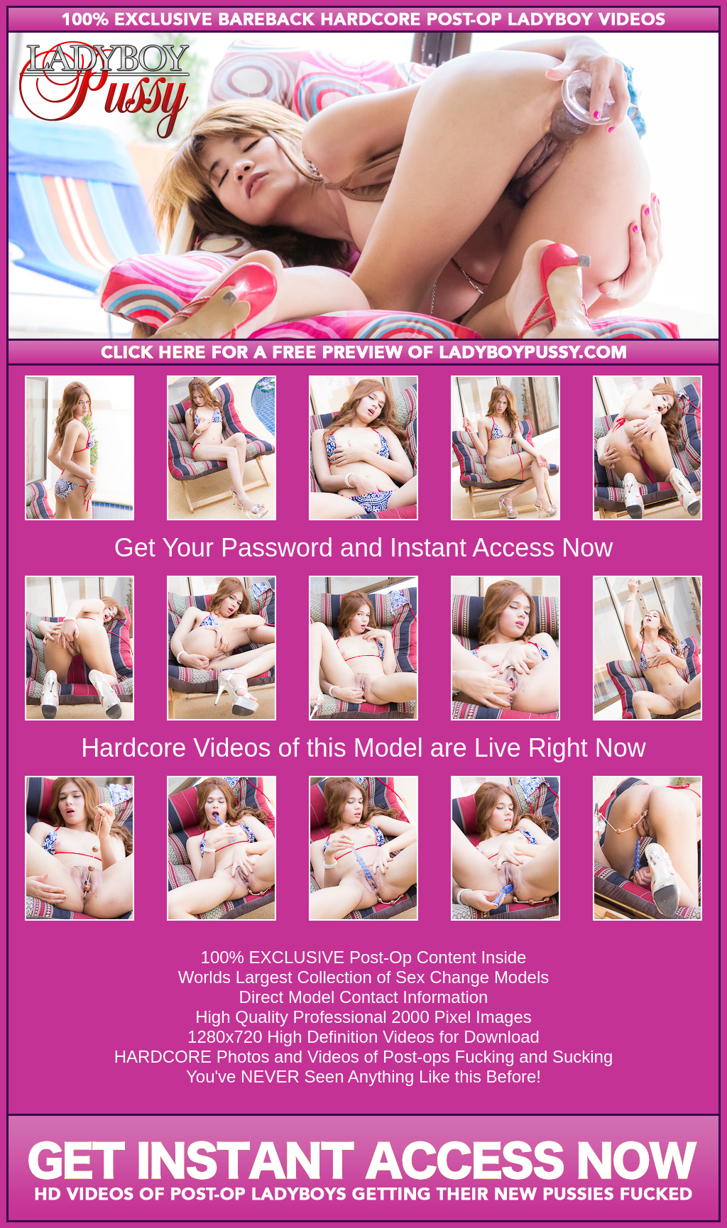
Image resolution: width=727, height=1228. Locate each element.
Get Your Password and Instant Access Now (363, 547)
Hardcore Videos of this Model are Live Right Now (363, 747)
